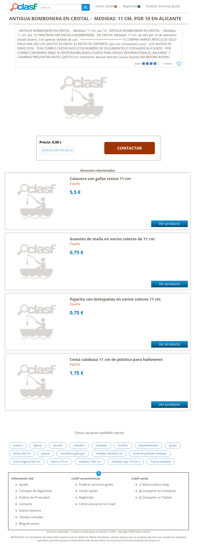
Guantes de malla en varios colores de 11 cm (112, 238)
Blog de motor (29, 523)
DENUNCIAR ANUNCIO (57, 150)
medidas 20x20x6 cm (109, 453)
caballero (79, 445)
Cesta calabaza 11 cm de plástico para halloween (116, 359)
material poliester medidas (150, 453)
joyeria (45, 453)
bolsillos (123, 445)
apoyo (173, 445)
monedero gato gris (72, 453)
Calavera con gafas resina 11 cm (100, 178)
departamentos (148, 445)
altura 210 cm (59, 461)
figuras (37, 445)
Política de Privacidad (34, 497)
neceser (58, 445)
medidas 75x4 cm (90, 461)
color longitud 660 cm (26, 461)
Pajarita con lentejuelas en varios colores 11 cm (115, 299)
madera (18, 445)
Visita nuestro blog (154, 484)
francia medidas (161, 461)
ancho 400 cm (22, 453)
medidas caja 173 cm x (126, 461)
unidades (101, 445)
